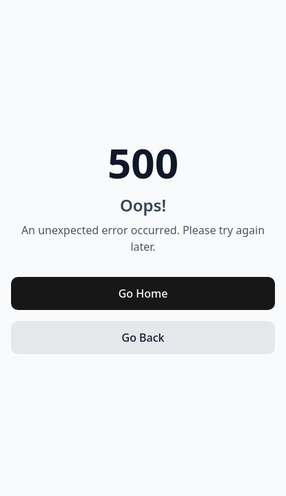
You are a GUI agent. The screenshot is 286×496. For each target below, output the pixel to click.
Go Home (143, 293)
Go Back (143, 337)
